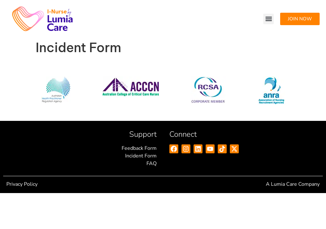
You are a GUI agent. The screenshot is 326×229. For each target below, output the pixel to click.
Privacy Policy (22, 184)
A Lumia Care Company (293, 184)
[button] (268, 19)
